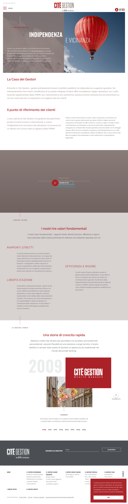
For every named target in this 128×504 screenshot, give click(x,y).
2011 (50, 430)
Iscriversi (111, 450)
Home (8, 472)
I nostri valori (89, 481)
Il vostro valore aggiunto (53, 479)
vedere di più (64, 183)
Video (87, 479)
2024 (78, 430)
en (7, 3)
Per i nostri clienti (90, 477)
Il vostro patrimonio (33, 472)
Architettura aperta (52, 484)
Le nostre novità (32, 489)
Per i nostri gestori (91, 474)
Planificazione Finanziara (34, 479)
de (10, 3)
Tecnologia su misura (72, 474)
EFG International (37, 51)
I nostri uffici (12, 489)
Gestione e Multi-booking (34, 474)
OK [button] (108, 497)
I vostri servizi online (73, 472)
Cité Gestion (64, 7)
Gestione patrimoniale (33, 477)
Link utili (30, 497)
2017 (55, 430)
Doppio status (50, 477)
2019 (61, 430)
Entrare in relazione (39, 497)
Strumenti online (51, 481)
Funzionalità (69, 477)
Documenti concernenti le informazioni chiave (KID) (60, 497)
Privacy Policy (23, 497)
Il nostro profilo (91, 472)
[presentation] (116, 395)
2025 (84, 430)
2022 (67, 430)
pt (15, 3)
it (12, 3)
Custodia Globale (32, 481)
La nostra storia (90, 484)
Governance (108, 477)
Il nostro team (109, 472)
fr (4, 3)
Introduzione (108, 474)
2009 (44, 430)
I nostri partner (31, 484)
